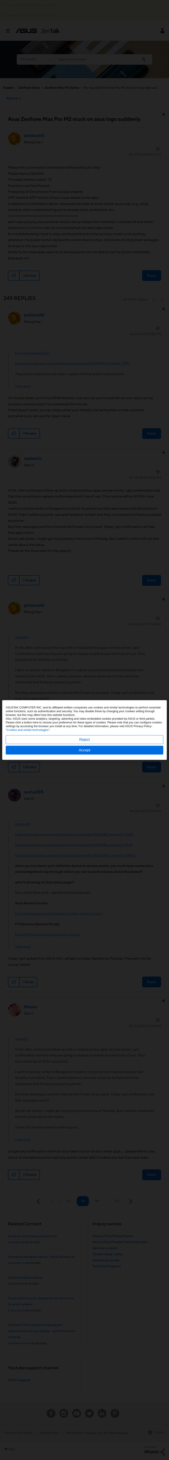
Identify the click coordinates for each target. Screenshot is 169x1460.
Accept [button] (84, 750)
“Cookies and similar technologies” (28, 730)
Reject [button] (84, 739)
